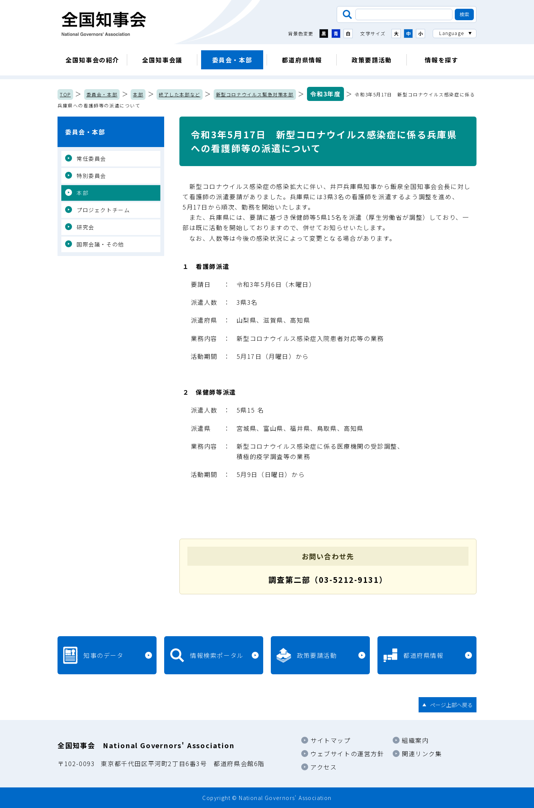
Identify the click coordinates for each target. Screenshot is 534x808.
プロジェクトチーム (103, 210)
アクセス (323, 766)
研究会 (85, 227)
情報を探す (441, 59)
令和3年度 (325, 93)
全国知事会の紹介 (92, 59)
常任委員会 (91, 158)
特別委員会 (91, 175)
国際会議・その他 (100, 244)
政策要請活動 (372, 59)
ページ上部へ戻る (451, 705)
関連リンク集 (422, 753)
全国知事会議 (162, 59)
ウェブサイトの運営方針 (347, 753)
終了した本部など (179, 94)
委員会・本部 (232, 59)
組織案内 (415, 740)
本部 (138, 94)
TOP (65, 94)
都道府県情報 (302, 59)
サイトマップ (330, 740)
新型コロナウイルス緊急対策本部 (255, 94)
